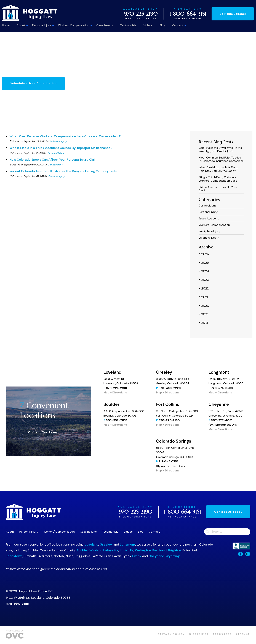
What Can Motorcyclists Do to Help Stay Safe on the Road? (219, 169)
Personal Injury (41, 25)
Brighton (174, 550)
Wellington (143, 550)
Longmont (127, 544)
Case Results (104, 25)
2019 (203, 314)
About (21, 25)
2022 (204, 288)
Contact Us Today (228, 512)
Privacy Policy (171, 634)
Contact (177, 25)
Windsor (95, 550)
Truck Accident (209, 218)
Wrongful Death (209, 238)
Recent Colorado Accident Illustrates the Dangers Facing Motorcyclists (63, 171)
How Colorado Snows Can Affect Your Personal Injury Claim (53, 159)
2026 (204, 254)
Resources (222, 634)
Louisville (127, 550)
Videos (148, 25)
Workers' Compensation (73, 25)
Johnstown (14, 556)
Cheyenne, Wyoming (164, 556)
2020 (204, 305)
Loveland (91, 544)
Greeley (106, 544)
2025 (204, 262)
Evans (136, 556)
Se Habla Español (233, 14)
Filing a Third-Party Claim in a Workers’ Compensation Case (218, 179)
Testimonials (128, 25)
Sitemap (243, 634)
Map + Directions (115, 392)
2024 (204, 271)
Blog (162, 25)
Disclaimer (199, 634)
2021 (203, 297)
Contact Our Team (42, 432)
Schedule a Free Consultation (33, 83)
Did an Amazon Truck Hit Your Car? (218, 188)
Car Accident (55, 164)
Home (6, 25)
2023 (204, 279)
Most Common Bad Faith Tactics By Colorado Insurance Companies (221, 159)
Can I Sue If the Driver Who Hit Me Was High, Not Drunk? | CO (220, 149)
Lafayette (110, 550)
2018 (203, 322)
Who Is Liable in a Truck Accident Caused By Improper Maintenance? (60, 148)
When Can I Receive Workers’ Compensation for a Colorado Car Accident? (65, 136)
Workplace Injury (57, 141)
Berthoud (159, 550)
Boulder (82, 550)
